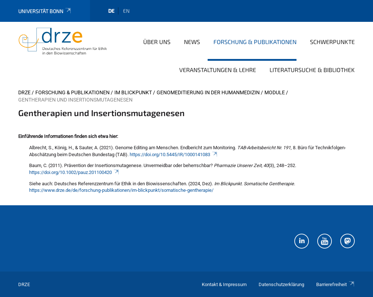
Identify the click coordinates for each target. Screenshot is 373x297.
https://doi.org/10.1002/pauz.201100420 (74, 172)
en (126, 11)
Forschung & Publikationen (255, 41)
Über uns (156, 41)
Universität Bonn (45, 11)
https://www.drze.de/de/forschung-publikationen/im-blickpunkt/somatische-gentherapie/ (121, 190)
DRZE (24, 92)
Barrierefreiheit (335, 284)
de (111, 11)
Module (274, 92)
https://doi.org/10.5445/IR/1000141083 (174, 154)
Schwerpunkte (332, 41)
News (192, 41)
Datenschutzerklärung (281, 284)
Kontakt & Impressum (224, 284)
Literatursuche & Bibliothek (312, 69)
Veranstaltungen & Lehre (217, 69)
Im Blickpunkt (133, 92)
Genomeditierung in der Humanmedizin (208, 92)
